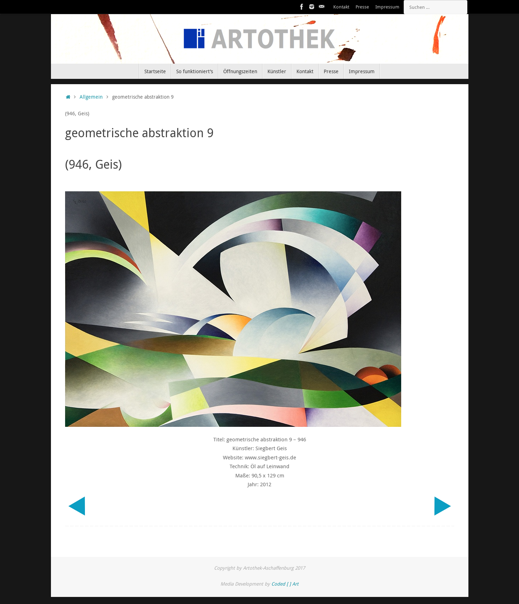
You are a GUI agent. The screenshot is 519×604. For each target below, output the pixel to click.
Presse (362, 7)
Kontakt (341, 7)
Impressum (387, 7)
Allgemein (91, 97)
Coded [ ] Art (285, 584)
